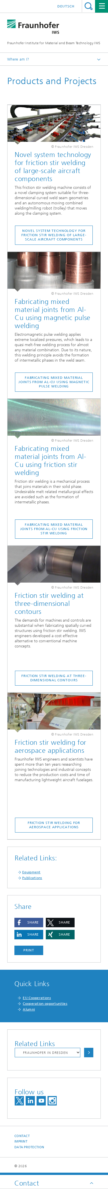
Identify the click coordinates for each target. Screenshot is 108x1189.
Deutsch (66, 6)
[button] (28, 922)
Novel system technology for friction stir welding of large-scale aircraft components (53, 235)
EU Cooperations (37, 998)
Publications (32, 878)
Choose (88, 1052)
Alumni (29, 1009)
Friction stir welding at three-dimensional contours (53, 678)
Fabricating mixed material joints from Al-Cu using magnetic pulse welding (53, 382)
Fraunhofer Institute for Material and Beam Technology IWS (53, 43)
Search (88, 6)
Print (28, 950)
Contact (22, 1136)
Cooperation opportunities (45, 1004)
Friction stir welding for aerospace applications (54, 825)
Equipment (31, 872)
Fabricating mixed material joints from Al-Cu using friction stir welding (54, 529)
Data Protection (29, 1147)
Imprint (20, 1141)
